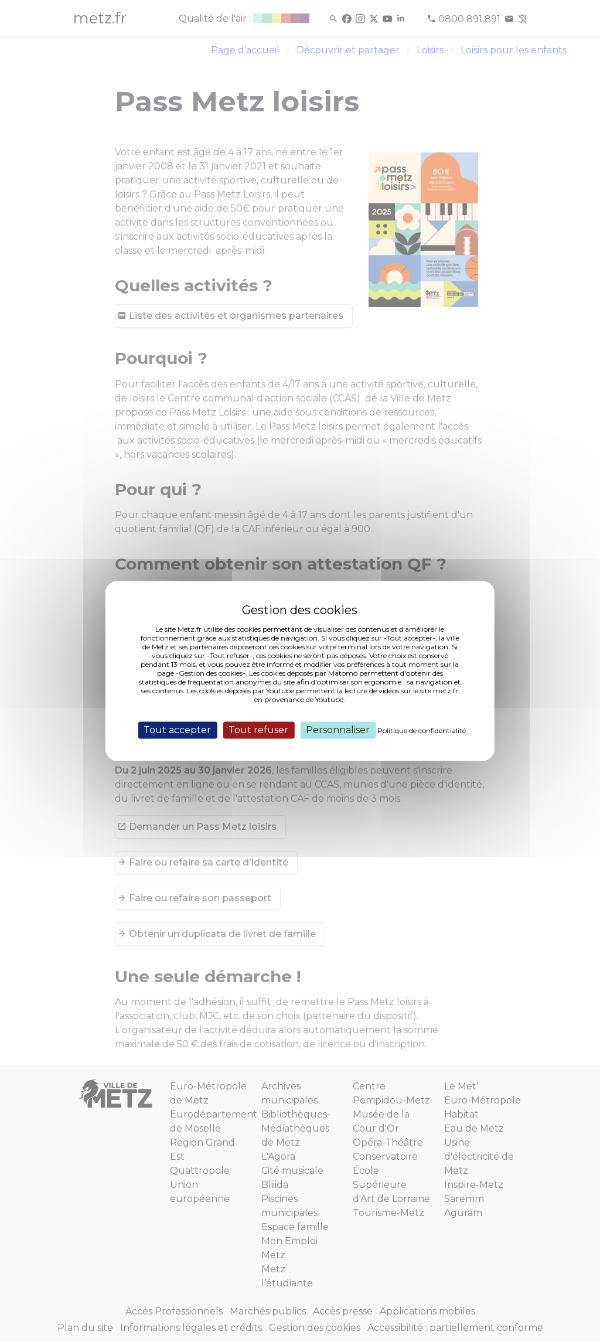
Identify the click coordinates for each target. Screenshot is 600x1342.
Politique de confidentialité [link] (421, 730)
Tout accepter (177, 729)
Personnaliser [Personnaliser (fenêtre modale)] (338, 729)
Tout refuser (258, 729)
